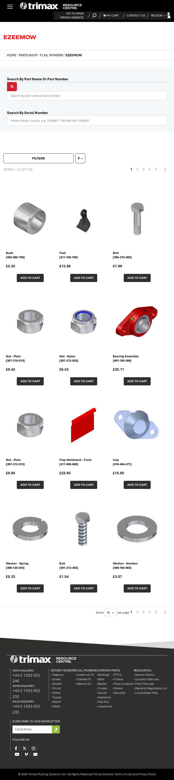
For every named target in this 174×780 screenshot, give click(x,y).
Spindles (119, 693)
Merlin (55, 706)
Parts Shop (28, 55)
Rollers (117, 688)
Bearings (103, 675)
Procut (56, 688)
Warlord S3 (83, 684)
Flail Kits (103, 702)
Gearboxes (104, 706)
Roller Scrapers (123, 684)
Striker (55, 693)
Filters (38, 158)
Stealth (56, 684)
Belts (100, 679)
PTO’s (117, 675)
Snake (55, 679)
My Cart (111, 15)
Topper (56, 697)
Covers (102, 688)
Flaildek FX (83, 679)
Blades (102, 684)
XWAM (56, 702)
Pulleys (117, 679)
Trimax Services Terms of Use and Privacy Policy (124, 774)
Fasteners (104, 697)
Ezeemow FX (84, 675)
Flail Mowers (52, 55)
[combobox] (87, 95)
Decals (102, 693)
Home (12, 55)
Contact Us (136, 15)
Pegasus (57, 675)
